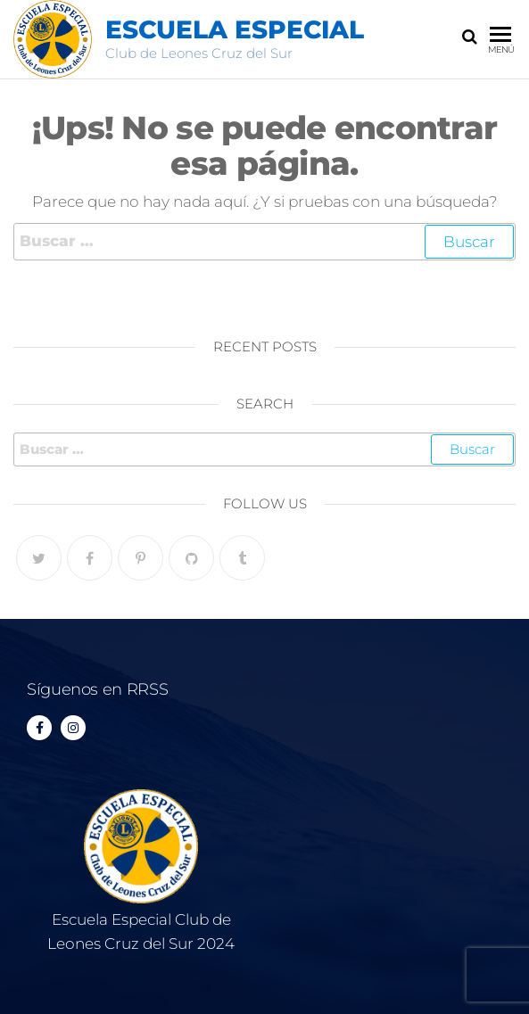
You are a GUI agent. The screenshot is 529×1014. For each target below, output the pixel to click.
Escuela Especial (234, 29)
